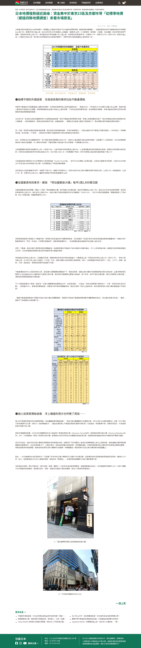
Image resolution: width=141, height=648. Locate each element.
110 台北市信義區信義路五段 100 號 (63, 638)
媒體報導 (82, 93)
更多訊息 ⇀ (20, 612)
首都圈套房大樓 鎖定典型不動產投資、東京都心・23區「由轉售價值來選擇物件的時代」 (42, 619)
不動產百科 (72, 93)
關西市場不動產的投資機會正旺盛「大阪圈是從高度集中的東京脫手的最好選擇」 (96, 619)
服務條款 (120, 638)
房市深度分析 (60, 93)
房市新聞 (49, 93)
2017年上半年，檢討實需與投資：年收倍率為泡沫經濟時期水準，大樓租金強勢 (96, 616)
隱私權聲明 (111, 638)
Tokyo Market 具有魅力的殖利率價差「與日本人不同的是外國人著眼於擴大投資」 (42, 622)
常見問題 (91, 93)
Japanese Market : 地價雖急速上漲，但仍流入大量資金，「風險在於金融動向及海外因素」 (96, 622)
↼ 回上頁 (121, 603)
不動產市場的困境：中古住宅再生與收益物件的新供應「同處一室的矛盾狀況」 (42, 616)
